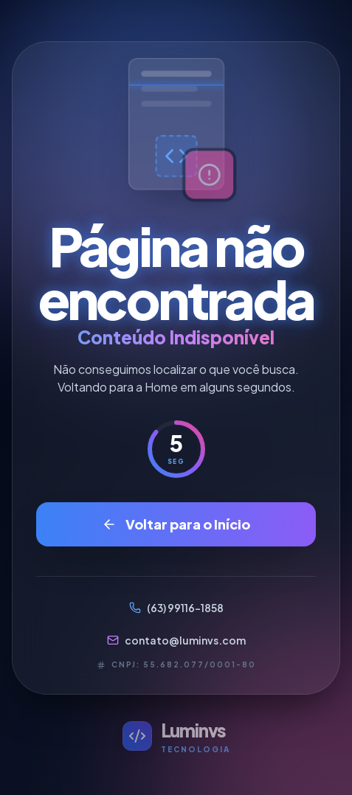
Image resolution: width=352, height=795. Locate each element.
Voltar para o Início (176, 523)
